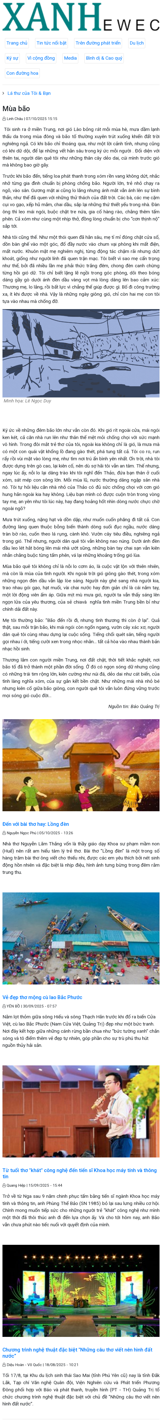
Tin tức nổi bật (51, 43)
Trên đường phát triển (98, 43)
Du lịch (137, 43)
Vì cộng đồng (41, 58)
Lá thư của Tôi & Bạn (29, 93)
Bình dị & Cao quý (104, 58)
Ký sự (12, 58)
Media (70, 58)
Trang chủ (16, 43)
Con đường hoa (22, 73)
